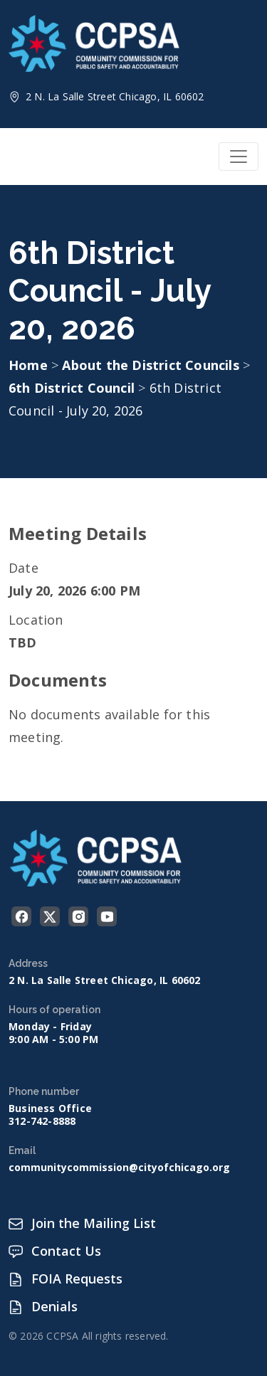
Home (28, 365)
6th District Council (73, 387)
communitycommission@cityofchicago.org (119, 1167)
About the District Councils (152, 365)
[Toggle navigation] (238, 156)
